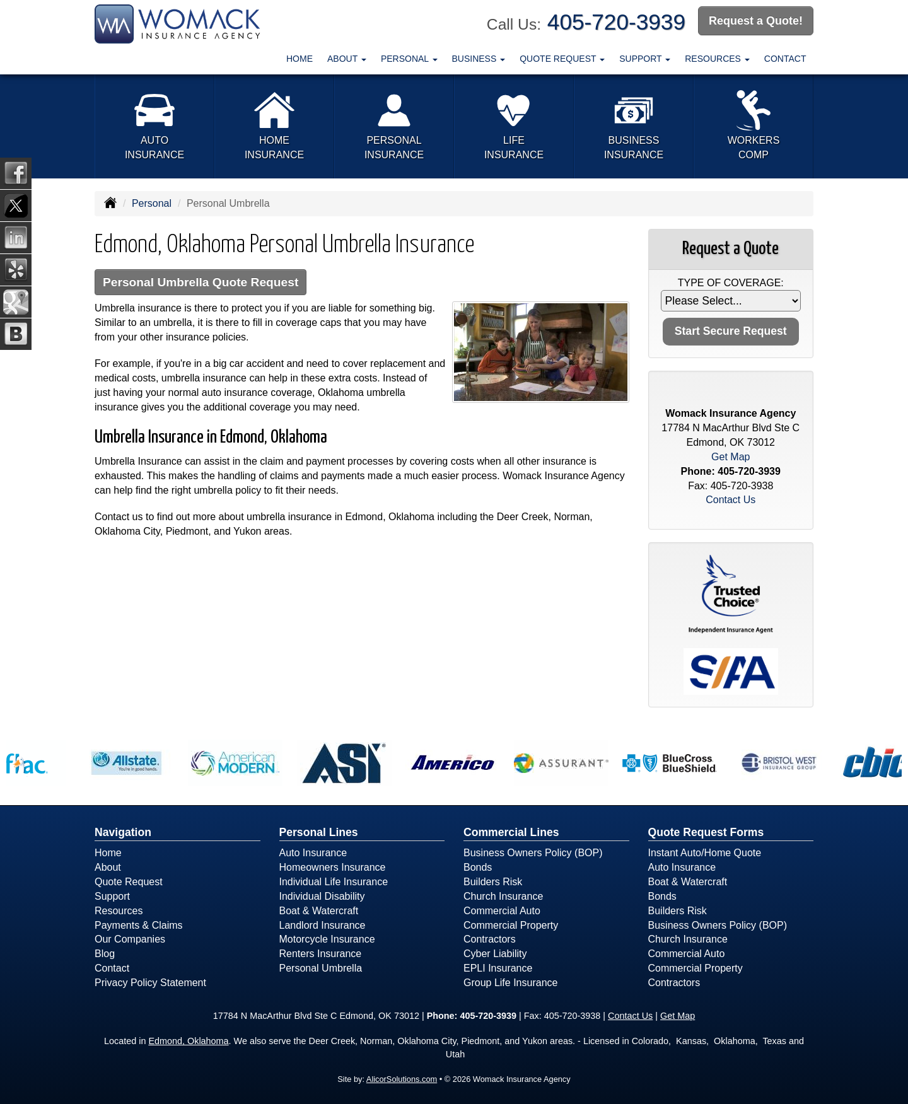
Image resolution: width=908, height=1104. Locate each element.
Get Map (730, 456)
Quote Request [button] (562, 59)
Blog (105, 953)
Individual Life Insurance (333, 881)
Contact (785, 59)
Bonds (477, 867)
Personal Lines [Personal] (318, 832)
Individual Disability (322, 896)
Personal (152, 203)
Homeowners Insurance (332, 867)
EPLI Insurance (497, 968)
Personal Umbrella (321, 968)
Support (112, 896)
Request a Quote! (756, 21)
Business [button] (479, 59)
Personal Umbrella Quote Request (200, 282)
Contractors (489, 939)
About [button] (346, 59)
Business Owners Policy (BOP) (533, 852)
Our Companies (130, 939)
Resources (119, 910)
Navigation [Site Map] (123, 832)
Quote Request (129, 881)
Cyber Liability (495, 953)
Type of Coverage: (731, 282)
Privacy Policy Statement (150, 982)
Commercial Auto (501, 910)
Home (299, 59)
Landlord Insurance (322, 925)
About (108, 867)
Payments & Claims (139, 925)
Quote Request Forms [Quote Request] (706, 832)
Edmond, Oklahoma (188, 1041)
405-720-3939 (616, 21)
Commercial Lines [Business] (511, 832)
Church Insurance (503, 896)
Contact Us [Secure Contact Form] (730, 499)
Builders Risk (492, 881)
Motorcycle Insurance (327, 939)
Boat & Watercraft (319, 910)
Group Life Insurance (510, 982)
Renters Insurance (320, 953)
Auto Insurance (313, 852)
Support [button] (644, 59)
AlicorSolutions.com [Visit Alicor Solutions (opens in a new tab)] (401, 1079)
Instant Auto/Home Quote (705, 852)
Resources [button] (717, 59)
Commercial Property (510, 925)
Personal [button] (409, 59)
